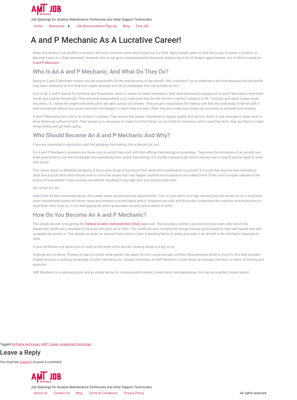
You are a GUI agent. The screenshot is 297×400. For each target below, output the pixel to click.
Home (38, 26)
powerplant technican (75, 344)
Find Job (142, 26)
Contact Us (61, 393)
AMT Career (49, 344)
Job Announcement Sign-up (96, 26)
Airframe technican (26, 344)
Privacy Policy (134, 393)
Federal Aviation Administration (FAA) (113, 224)
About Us (40, 393)
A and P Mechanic (46, 63)
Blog (126, 26)
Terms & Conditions (103, 393)
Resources (56, 26)
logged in (26, 362)
